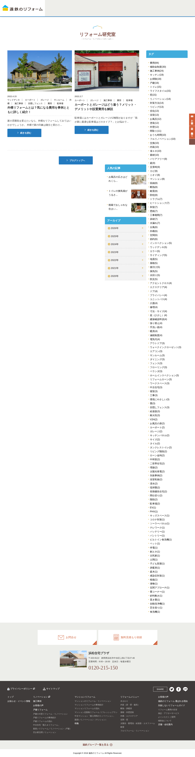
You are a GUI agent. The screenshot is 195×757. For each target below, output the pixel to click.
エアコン (156, 351)
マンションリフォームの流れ (87, 708)
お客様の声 (133, 11)
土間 (154, 559)
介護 (154, 303)
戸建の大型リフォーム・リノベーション (50, 714)
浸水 (154, 483)
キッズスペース (159, 515)
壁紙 (154, 211)
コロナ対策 (157, 519)
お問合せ (192, 119)
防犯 (154, 195)
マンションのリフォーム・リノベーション (93, 701)
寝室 (154, 391)
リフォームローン (161, 379)
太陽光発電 (157, 471)
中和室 (155, 459)
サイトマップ (53, 688)
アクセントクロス (161, 283)
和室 (154, 207)
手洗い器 (156, 327)
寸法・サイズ (158, 311)
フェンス (156, 363)
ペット (155, 543)
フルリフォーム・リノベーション (134, 731)
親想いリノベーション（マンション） (91, 720)
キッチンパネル (159, 435)
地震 (154, 259)
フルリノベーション (162, 139)
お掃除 (155, 79)
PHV (154, 511)
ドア (154, 291)
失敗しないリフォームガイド (162, 11)
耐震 (154, 191)
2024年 (114, 244)
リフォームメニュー (119, 11)
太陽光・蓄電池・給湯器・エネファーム (137, 723)
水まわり (124, 701)
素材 (154, 155)
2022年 (114, 260)
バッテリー (157, 531)
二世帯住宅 (157, 463)
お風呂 (155, 119)
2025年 (114, 236)
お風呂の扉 (157, 423)
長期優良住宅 (158, 491)
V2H (153, 419)
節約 (154, 239)
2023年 (114, 252)
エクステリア (158, 287)
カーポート (157, 427)
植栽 (154, 579)
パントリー (157, 535)
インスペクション (161, 243)
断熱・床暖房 (126, 708)
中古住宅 (156, 387)
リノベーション (56, 11)
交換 (154, 143)
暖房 (154, 331)
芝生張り (156, 607)
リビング (157, 107)
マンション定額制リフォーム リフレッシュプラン (96, 712)
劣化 (154, 111)
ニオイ (155, 175)
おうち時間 (158, 135)
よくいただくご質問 (166, 717)
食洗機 (155, 612)
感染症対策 (157, 575)
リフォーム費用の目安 (167, 710)
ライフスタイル (160, 91)
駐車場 (155, 503)
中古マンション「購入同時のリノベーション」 (95, 716)
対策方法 (157, 103)
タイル (155, 443)
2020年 (114, 276)
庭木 (154, 571)
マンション (157, 179)
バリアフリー (158, 159)
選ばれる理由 (144, 11)
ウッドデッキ (158, 247)
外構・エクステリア (129, 716)
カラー (155, 251)
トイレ (155, 87)
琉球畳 (155, 487)
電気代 (155, 339)
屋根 (154, 263)
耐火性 (155, 415)
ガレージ (156, 431)
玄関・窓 (124, 720)
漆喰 (154, 583)
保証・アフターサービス (168, 713)
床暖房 (155, 567)
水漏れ (155, 223)
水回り (155, 275)
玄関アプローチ (159, 587)
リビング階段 (158, 451)
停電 (154, 547)
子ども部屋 (157, 563)
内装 (154, 147)
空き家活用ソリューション (44, 732)
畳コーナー (157, 591)
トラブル (156, 199)
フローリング (158, 367)
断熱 (154, 187)
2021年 (114, 268)
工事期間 (156, 215)
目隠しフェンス (159, 407)
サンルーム (157, 355)
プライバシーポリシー (21, 688)
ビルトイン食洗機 (161, 539)
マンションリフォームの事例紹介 (89, 705)
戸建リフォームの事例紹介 (44, 717)
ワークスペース (159, 383)
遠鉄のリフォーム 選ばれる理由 (173, 701)
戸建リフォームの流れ (42, 721)
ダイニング (157, 359)
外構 (154, 231)
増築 (154, 467)
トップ (10, 697)
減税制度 (156, 335)
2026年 (114, 228)
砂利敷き (156, 595)
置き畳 (155, 599)
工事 (154, 395)
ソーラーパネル (159, 523)
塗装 (154, 123)
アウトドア (157, 343)
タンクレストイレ (161, 447)
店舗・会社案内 (182, 11)
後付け (155, 267)
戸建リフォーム (79, 11)
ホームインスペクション (164, 375)
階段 (154, 499)
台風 (154, 227)
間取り (155, 131)
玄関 (154, 235)
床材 (154, 219)
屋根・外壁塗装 (127, 712)
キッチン (157, 75)
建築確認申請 (158, 319)
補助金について (165, 721)
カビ (154, 171)
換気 (154, 271)
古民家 (155, 555)
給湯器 (155, 411)
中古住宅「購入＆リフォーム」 (46, 725)
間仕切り (156, 495)
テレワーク (157, 527)
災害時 (155, 167)
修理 (154, 307)
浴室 (154, 115)
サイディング (158, 255)
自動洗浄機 (157, 603)
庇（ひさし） (158, 315)
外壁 (154, 127)
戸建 (154, 83)
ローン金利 (157, 455)
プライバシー (158, 295)
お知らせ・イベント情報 (18, 701)
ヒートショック (159, 203)
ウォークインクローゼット (165, 347)
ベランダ (156, 371)
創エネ (155, 551)
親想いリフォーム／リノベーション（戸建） (52, 729)
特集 (108, 11)
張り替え (156, 323)
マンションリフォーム (95, 11)
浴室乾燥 (156, 479)
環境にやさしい (159, 399)
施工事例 (67, 11)
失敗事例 (156, 475)
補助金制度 (158, 67)
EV (153, 507)
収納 (154, 183)
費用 (154, 63)
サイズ (155, 439)
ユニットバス (158, 299)
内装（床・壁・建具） (130, 705)
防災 (154, 279)
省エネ (155, 151)
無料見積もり (192, 132)
